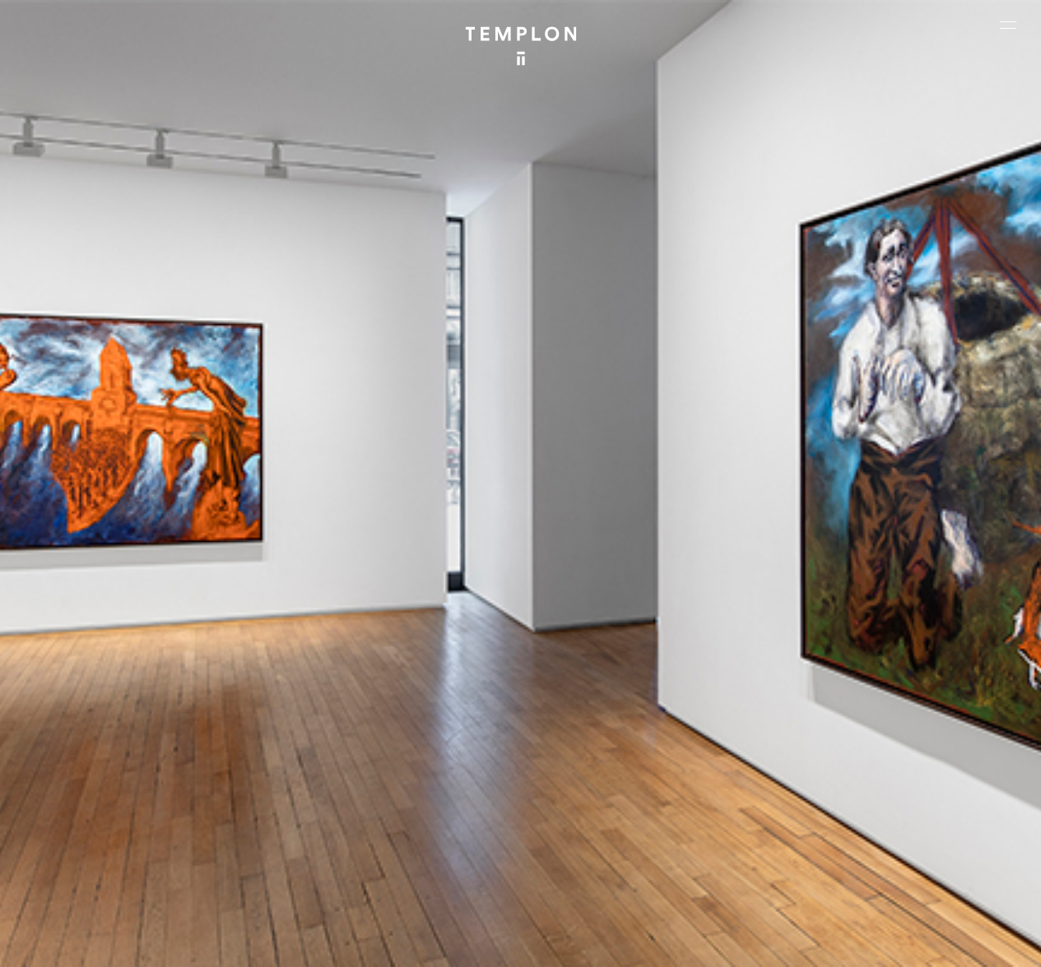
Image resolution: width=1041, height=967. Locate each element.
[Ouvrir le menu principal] (1008, 24)
